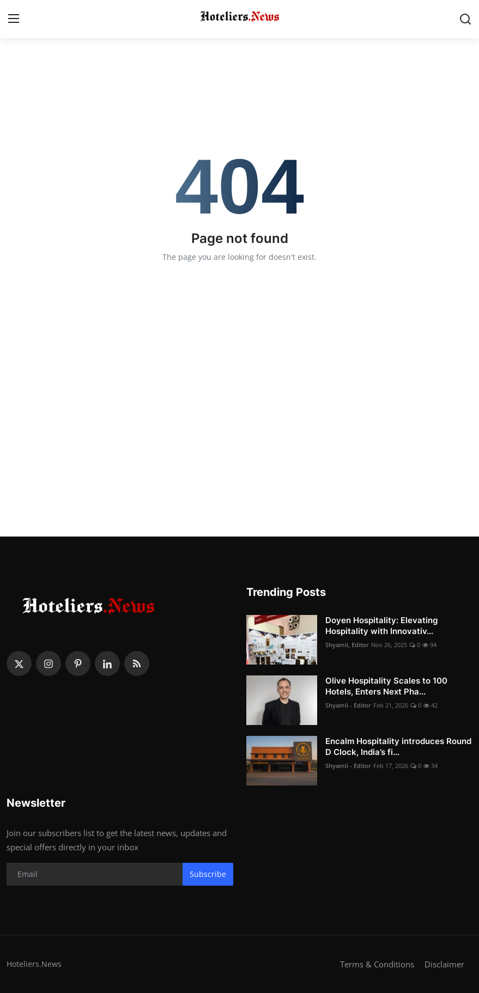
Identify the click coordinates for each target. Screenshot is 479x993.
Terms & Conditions (377, 964)
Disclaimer (444, 964)
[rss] (136, 663)
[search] (465, 19)
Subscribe (208, 874)
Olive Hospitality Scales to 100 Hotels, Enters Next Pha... (386, 686)
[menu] (13, 19)
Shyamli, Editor (347, 645)
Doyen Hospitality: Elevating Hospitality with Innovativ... (381, 625)
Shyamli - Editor (348, 705)
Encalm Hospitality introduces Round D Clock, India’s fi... (398, 746)
